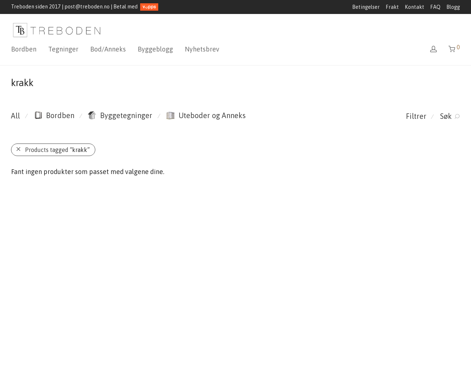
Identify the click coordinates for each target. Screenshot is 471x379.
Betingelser (366, 7)
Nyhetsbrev (202, 49)
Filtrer (416, 116)
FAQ (435, 7)
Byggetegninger (120, 115)
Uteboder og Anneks (206, 115)
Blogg (453, 7)
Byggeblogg (155, 49)
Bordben (23, 49)
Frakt (392, 7)
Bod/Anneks (108, 49)
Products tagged (57, 149)
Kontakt (414, 7)
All (15, 115)
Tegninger (63, 49)
